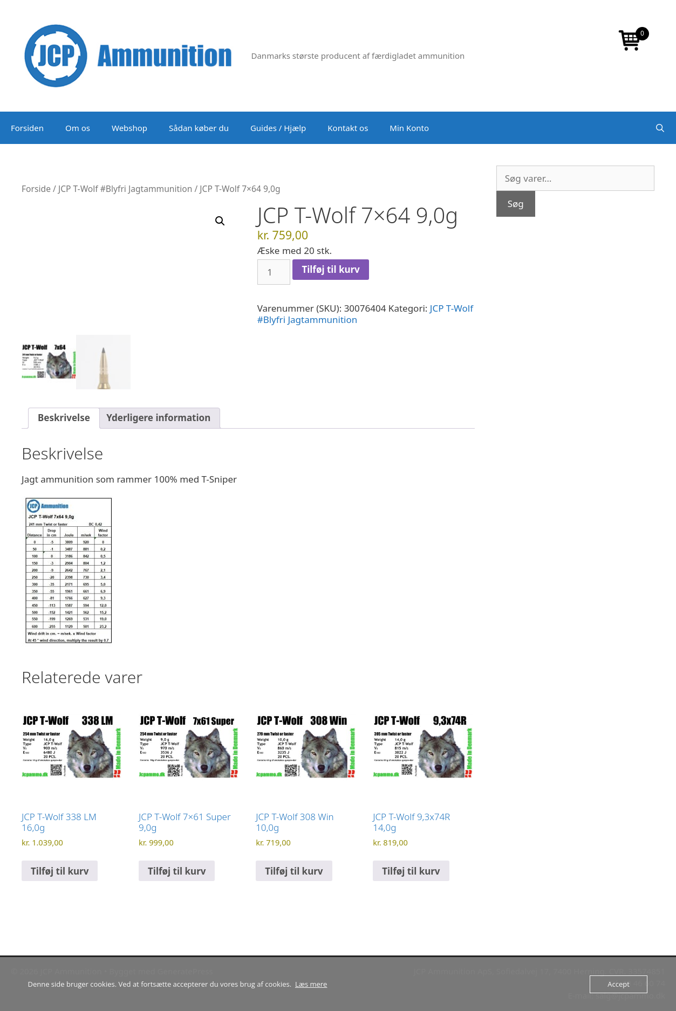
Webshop (129, 127)
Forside (36, 189)
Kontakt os (347, 127)
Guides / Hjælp (278, 127)
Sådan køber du (199, 127)
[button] (220, 221)
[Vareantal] (274, 272)
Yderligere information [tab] (158, 417)
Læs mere (311, 984)
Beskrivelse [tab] (64, 417)
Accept (618, 984)
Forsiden (27, 127)
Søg (516, 203)
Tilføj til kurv (330, 269)
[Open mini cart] (630, 41)
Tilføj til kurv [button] (59, 871)
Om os (77, 127)
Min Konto (409, 127)
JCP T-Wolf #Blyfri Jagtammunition (125, 189)
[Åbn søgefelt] (660, 128)
